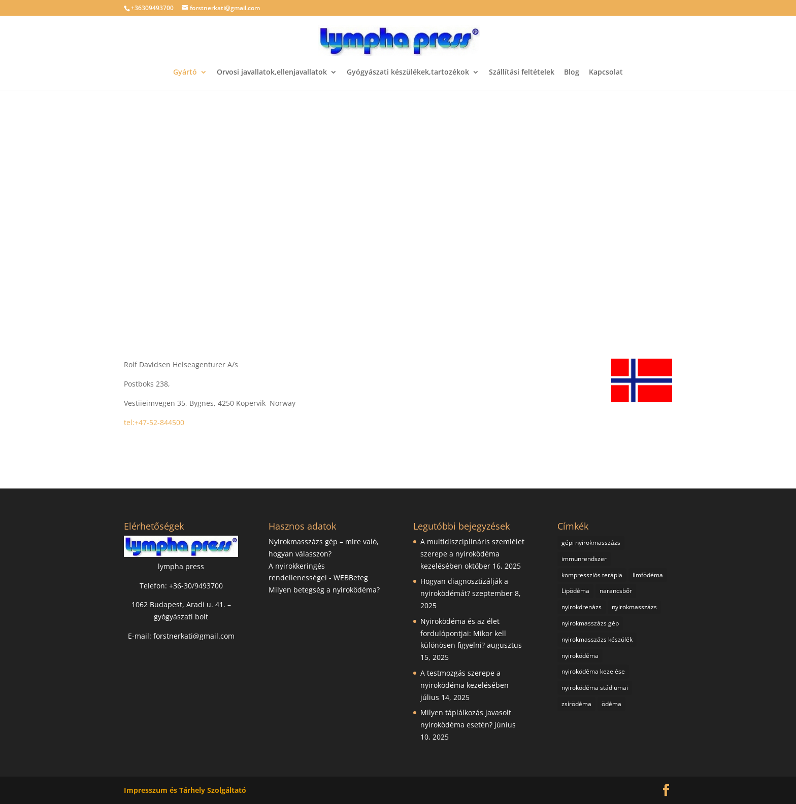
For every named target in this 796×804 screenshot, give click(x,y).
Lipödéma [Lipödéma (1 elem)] (575, 590)
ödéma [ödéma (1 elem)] (611, 704)
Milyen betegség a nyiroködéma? (324, 590)
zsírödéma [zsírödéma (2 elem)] (576, 704)
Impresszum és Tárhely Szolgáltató (185, 790)
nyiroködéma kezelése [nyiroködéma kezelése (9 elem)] (593, 671)
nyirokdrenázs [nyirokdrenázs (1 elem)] (581, 607)
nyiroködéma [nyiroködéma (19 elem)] (580, 655)
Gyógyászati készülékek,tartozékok (408, 72)
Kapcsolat (606, 72)
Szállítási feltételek (521, 72)
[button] (16, 204)
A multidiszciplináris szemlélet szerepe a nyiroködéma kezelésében (472, 554)
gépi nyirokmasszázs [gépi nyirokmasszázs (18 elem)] (590, 542)
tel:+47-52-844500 (154, 422)
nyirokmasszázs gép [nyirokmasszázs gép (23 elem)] (590, 623)
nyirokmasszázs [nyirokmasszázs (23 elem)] (634, 607)
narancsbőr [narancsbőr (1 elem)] (616, 590)
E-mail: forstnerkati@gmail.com (181, 636)
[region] (398, 204)
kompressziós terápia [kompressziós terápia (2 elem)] (591, 575)
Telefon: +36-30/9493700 (181, 585)
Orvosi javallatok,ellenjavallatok (272, 72)
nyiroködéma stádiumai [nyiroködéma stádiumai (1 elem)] (594, 687)
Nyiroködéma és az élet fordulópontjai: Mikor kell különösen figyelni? (463, 633)
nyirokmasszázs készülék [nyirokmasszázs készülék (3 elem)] (597, 639)
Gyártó (185, 72)
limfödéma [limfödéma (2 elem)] (648, 575)
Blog (571, 72)
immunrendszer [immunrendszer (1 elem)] (584, 558)
